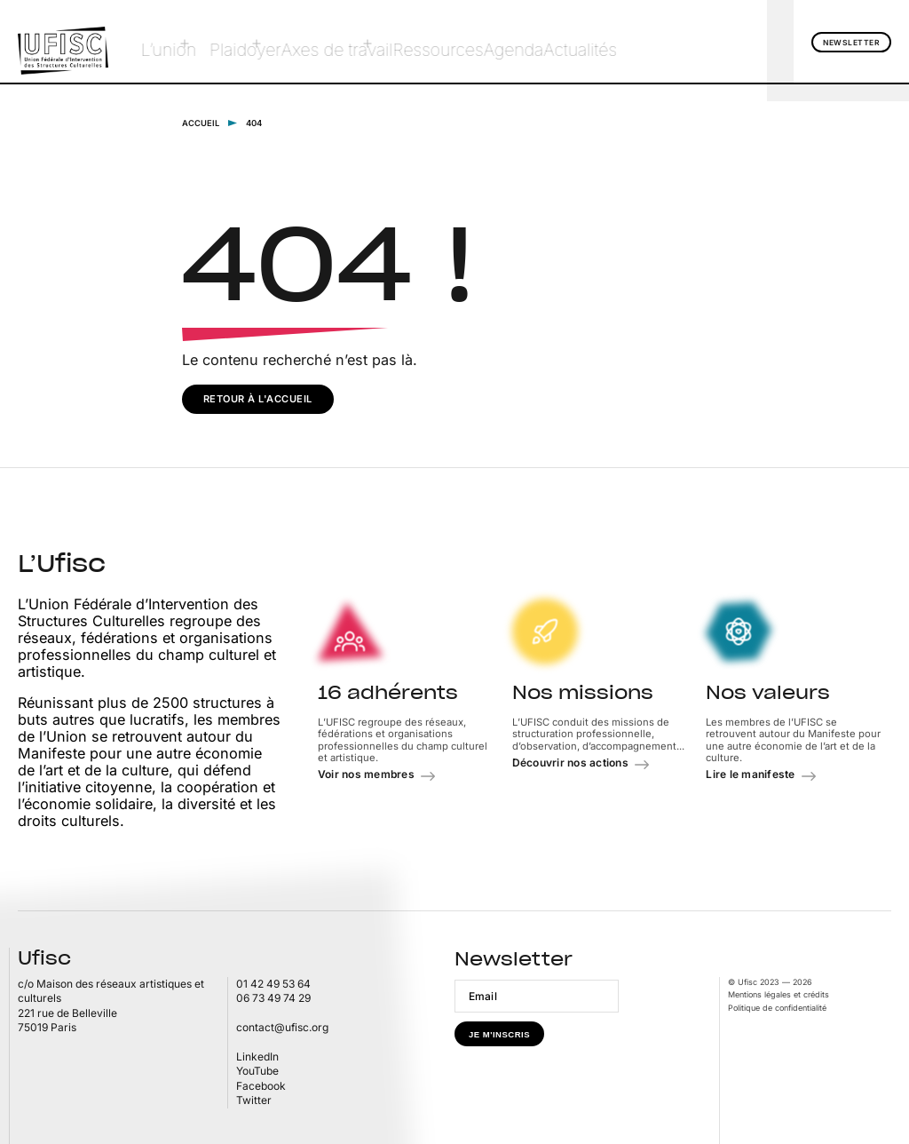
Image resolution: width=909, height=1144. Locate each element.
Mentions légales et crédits (778, 993)
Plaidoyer (213, 41)
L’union (144, 41)
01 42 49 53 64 (273, 982)
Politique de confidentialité (777, 1007)
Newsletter (851, 42)
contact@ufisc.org (282, 1026)
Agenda (470, 41)
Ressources (395, 41)
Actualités (542, 41)
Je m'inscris (499, 1033)
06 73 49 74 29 (273, 998)
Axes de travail (301, 41)
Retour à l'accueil (257, 398)
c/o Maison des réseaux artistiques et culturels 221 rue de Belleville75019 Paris (111, 1005)
